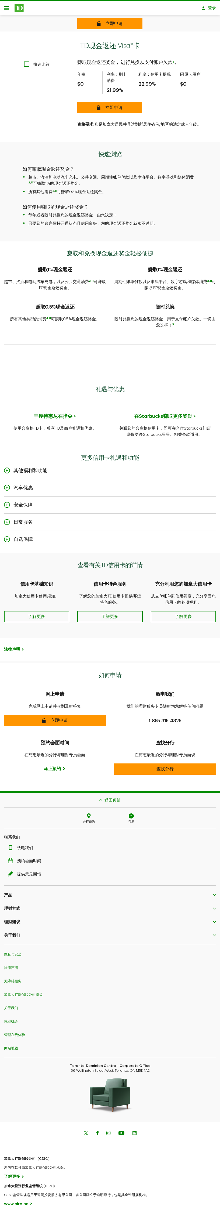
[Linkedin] (134, 1135)
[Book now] (55, 771)
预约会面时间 (26, 863)
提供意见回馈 (26, 876)
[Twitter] (86, 1135)
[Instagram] (108, 1135)
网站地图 (11, 1050)
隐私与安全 (13, 956)
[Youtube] (121, 1135)
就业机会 (11, 1023)
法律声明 (12, 651)
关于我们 (11, 1010)
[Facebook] (97, 1135)
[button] (36, 612)
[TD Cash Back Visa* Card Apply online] (109, 23)
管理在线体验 (14, 1036)
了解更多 (12, 1178)
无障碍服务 (13, 983)
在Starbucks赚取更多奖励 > (165, 418)
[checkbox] (37, 66)
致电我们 (22, 850)
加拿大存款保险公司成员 (23, 996)
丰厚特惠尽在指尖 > (55, 418)
